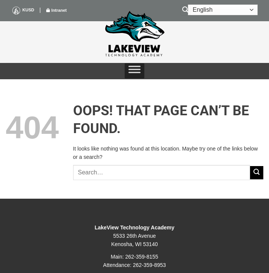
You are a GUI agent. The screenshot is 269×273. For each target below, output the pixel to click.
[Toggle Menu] (134, 71)
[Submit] (256, 172)
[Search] (185, 10)
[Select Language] (223, 10)
